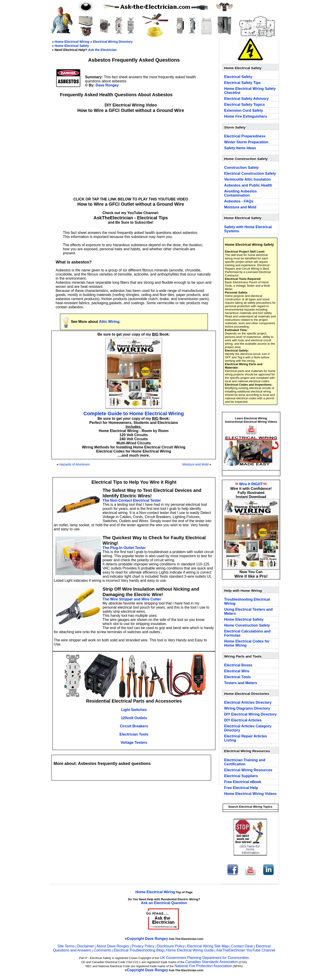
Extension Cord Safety (243, 110)
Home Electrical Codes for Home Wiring (246, 643)
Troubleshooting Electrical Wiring (247, 601)
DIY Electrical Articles (243, 720)
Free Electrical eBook (242, 782)
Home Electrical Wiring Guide (190, 950)
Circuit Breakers (134, 726)
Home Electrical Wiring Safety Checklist (250, 91)
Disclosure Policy (171, 946)
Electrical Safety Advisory (246, 99)
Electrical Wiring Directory (113, 41)
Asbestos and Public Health (248, 185)
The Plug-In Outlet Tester (124, 548)
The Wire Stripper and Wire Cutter (131, 599)
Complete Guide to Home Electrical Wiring (133, 413)
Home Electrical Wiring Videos (250, 794)
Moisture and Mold (195, 464)
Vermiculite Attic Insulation (247, 179)
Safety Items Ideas (240, 148)
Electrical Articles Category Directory (248, 728)
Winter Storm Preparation (246, 142)
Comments (102, 950)
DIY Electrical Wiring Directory (250, 714)
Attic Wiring (109, 322)
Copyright (135, 939)
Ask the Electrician (102, 50)
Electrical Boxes (238, 665)
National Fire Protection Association (203, 966)
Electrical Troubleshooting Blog (139, 950)
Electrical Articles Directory (248, 702)
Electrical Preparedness (244, 136)
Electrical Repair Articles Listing (245, 738)
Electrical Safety (238, 77)
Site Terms (65, 946)
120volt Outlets (134, 718)
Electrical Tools (237, 677)
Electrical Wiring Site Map (208, 946)
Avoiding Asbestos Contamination (240, 193)
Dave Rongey (107, 85)
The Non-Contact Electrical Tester (131, 500)
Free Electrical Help (241, 788)
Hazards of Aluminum (74, 464)
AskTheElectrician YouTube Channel (245, 950)
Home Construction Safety (247, 625)
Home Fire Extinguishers (245, 116)
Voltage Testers (134, 742)
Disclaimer (85, 946)
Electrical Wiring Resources (248, 770)
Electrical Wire (236, 671)
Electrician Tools (134, 734)
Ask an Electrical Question (164, 903)
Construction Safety (241, 167)
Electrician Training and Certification (244, 762)
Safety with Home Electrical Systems (248, 229)
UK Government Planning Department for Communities (204, 958)
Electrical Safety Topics (244, 104)
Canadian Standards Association (211, 962)
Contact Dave (242, 946)
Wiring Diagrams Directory (247, 708)
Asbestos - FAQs (238, 201)
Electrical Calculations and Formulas (247, 633)
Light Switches (134, 710)
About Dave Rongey (113, 946)
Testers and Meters (240, 683)
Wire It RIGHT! (251, 484)
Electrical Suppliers (241, 776)
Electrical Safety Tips (242, 83)
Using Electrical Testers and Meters (248, 611)
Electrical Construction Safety (250, 173)
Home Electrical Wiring (72, 41)
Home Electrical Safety (72, 46)
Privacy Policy (143, 946)
